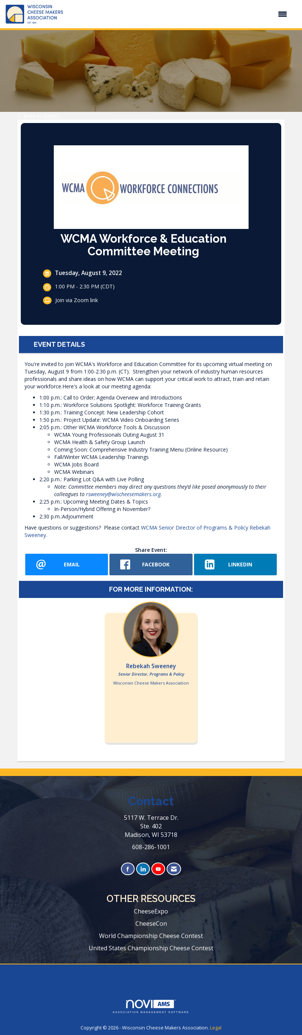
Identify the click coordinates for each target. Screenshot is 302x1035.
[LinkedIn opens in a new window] (235, 564)
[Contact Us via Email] (174, 869)
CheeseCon (151, 923)
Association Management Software (151, 1006)
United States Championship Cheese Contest (151, 948)
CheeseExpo (151, 911)
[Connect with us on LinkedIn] (143, 869)
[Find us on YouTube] (158, 869)
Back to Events (38, 115)
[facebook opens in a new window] (150, 564)
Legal (215, 1028)
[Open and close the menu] (179, 14)
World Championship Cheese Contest (151, 936)
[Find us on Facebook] (128, 869)
